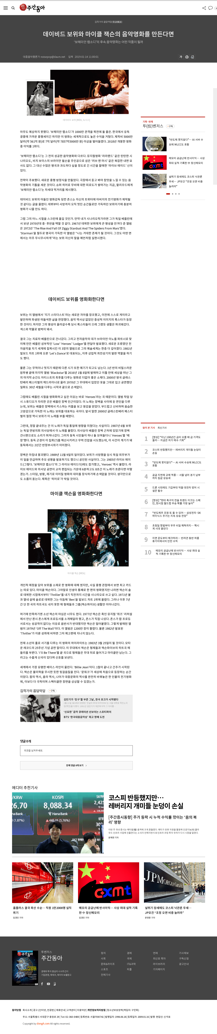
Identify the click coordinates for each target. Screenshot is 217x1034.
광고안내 (184, 964)
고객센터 (71, 1010)
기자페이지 (159, 969)
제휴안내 (60, 1010)
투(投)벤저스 (153, 126)
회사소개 (27, 1010)
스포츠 (104, 969)
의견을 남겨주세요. (33, 750)
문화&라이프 (108, 964)
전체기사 (106, 974)
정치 (103, 953)
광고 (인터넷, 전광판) (44, 1010)
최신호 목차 (159, 958)
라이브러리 (159, 964)
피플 (129, 969)
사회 (103, 958)
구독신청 (184, 958)
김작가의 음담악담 (32, 691)
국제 (129, 958)
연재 (155, 953)
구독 (53, 690)
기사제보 (184, 953)
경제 (129, 953)
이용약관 (81, 1010)
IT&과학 (131, 964)
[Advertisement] (68, 265)
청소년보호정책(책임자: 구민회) (123, 1010)
